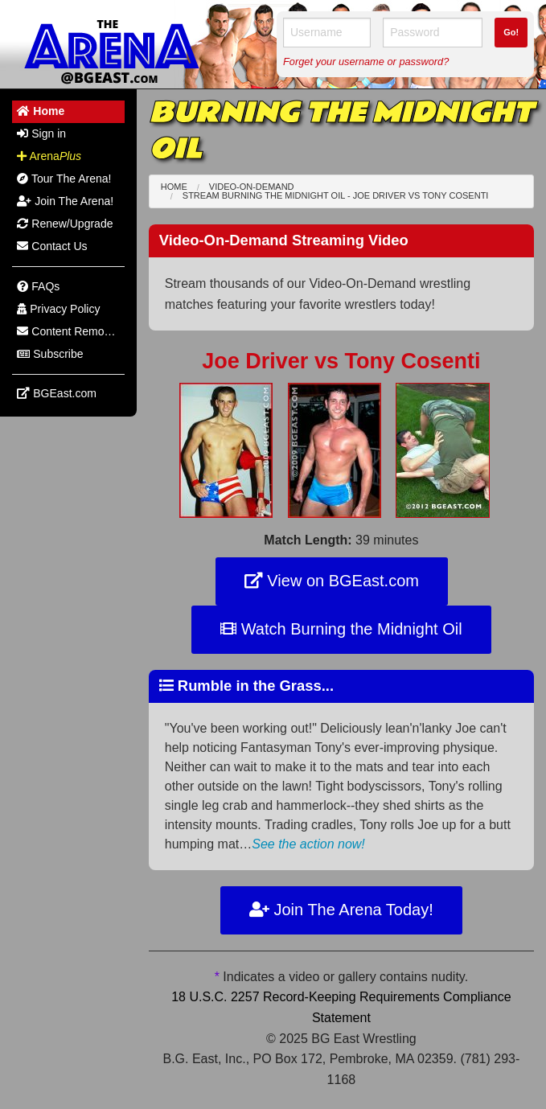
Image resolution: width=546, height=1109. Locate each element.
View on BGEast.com (331, 580)
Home (174, 186)
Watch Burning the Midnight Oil (341, 629)
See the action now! (308, 844)
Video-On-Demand (251, 186)
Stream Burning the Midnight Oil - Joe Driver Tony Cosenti (336, 195)
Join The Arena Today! (341, 909)
